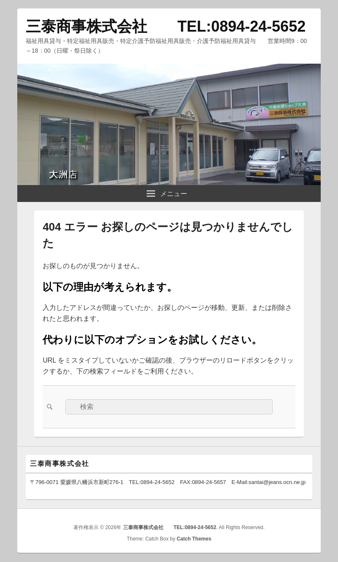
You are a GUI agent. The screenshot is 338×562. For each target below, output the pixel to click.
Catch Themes (194, 539)
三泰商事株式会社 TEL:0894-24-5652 (166, 26)
